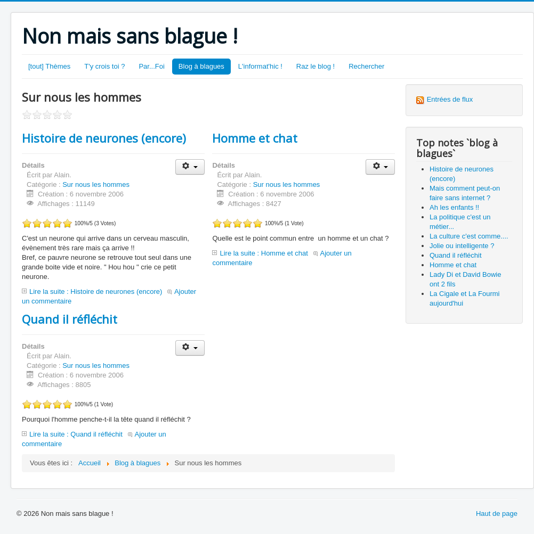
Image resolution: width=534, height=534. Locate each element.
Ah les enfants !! (454, 207)
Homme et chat (254, 138)
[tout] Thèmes (49, 66)
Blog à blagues (201, 66)
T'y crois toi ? (104, 66)
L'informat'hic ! (260, 66)
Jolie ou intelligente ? (462, 246)
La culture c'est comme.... (469, 236)
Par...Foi (151, 66)
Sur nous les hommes (96, 184)
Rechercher (366, 66)
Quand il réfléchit (69, 319)
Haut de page (496, 513)
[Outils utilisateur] (190, 167)
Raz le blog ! (315, 66)
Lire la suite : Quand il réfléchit (76, 434)
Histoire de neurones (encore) (104, 138)
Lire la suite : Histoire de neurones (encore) (95, 291)
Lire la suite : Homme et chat (264, 253)
